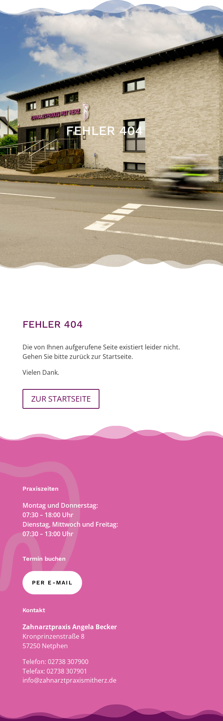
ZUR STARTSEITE (61, 398)
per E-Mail (52, 582)
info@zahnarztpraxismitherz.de (69, 680)
